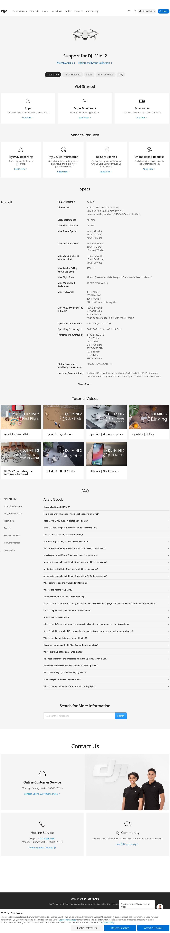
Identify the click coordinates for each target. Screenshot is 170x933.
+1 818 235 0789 (46, 831)
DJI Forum (142, 927)
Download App (84, 903)
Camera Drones (20, 4)
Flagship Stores (41, 927)
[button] (159, 907)
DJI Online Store (41, 922)
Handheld (34, 4)
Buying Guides (109, 927)
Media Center (109, 922)
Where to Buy (92, 4)
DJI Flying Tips (75, 927)
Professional (5, 927)
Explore (68, 4)
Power (45, 4)
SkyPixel (141, 922)
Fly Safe (73, 922)
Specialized (56, 4)
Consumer (5, 922)
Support (78, 4)
